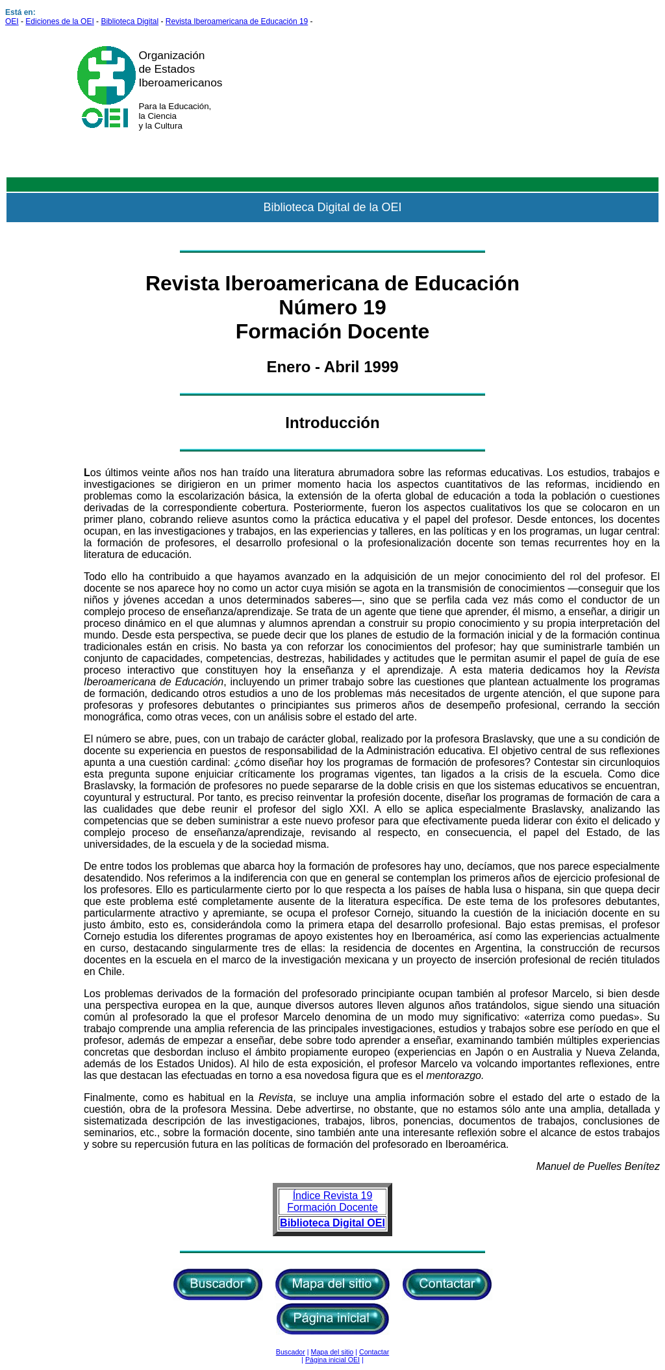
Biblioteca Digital (129, 21)
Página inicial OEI (332, 1360)
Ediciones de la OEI (59, 21)
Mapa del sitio (332, 1352)
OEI (12, 21)
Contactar (374, 1352)
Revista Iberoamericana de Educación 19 (237, 21)
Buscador (290, 1352)
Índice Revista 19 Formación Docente (332, 1201)
